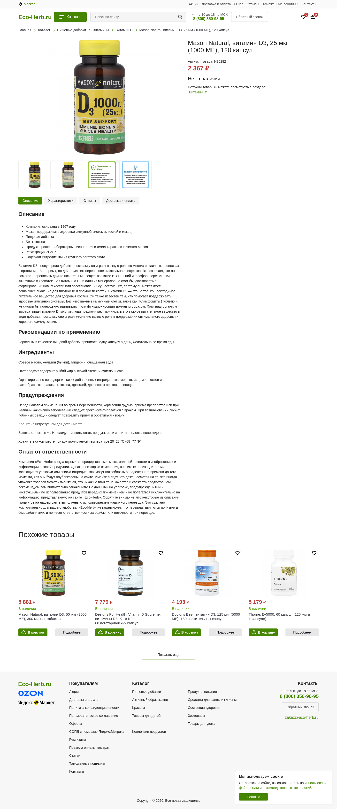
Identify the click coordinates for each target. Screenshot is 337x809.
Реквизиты (77, 739)
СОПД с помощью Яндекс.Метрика (96, 731)
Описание (30, 201)
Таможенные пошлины (280, 4)
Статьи (74, 755)
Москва (29, 4)
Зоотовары (196, 716)
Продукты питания (202, 692)
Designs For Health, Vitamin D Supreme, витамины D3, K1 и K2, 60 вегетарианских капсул (128, 618)
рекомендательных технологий (286, 788)
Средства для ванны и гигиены (212, 700)
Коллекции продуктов (149, 731)
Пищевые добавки (146, 692)
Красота (138, 708)
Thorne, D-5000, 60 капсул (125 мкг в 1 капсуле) (279, 616)
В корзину (36, 632)
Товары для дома (201, 724)
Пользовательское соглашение (93, 716)
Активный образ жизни (150, 700)
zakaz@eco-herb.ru (302, 717)
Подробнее (72, 632)
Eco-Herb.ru (35, 17)
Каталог (74, 17)
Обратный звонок (249, 17)
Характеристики (60, 201)
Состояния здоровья (204, 708)
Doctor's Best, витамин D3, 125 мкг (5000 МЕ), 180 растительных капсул (206, 616)
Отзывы (253, 4)
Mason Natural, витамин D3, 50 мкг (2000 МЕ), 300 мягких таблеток (52, 616)
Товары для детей (146, 716)
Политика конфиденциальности (94, 708)
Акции (193, 4)
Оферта (75, 724)
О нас (238, 4)
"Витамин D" (197, 92)
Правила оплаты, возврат (89, 747)
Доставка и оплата (216, 4)
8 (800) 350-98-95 (208, 19)
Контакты (309, 4)
